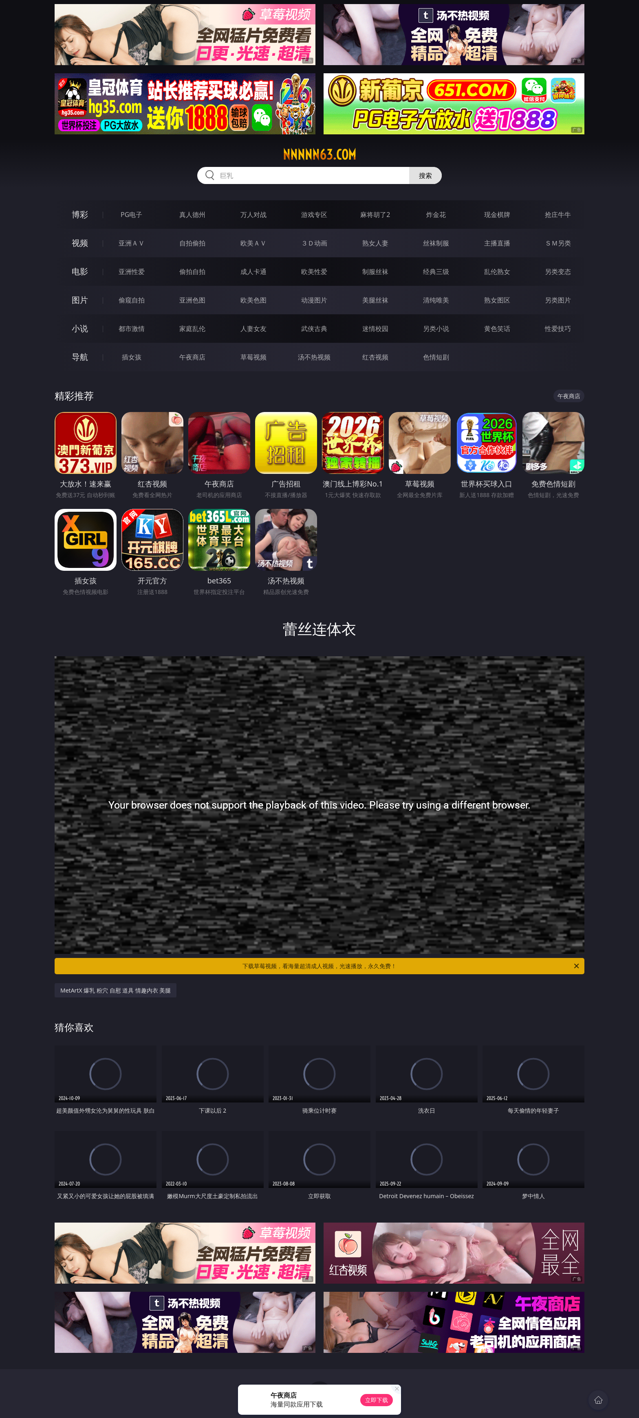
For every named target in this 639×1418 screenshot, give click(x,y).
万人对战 (253, 214)
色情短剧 (436, 357)
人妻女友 (253, 328)
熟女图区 (497, 300)
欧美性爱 (314, 271)
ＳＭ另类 (558, 243)
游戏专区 (314, 214)
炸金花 (436, 214)
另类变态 (558, 271)
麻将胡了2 (375, 214)
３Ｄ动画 (314, 243)
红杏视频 (375, 357)
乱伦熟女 (497, 271)
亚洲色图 (192, 300)
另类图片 (558, 300)
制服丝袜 (375, 271)
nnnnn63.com (319, 155)
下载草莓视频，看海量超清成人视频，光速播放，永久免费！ (411, 966)
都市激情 (132, 328)
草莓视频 (253, 357)
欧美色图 (253, 300)
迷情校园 (375, 328)
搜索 (425, 175)
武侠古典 (314, 328)
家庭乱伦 (192, 328)
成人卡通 (253, 271)
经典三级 (436, 271)
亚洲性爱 (132, 271)
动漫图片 (314, 300)
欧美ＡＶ (253, 243)
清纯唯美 (436, 300)
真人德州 (192, 214)
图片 (80, 299)
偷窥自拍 (132, 300)
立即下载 (376, 1400)
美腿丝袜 (375, 300)
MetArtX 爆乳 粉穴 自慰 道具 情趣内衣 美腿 (115, 990)
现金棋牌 (497, 214)
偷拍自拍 (192, 271)
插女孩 (131, 357)
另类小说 (436, 328)
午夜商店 (192, 357)
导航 (80, 356)
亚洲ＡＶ (132, 243)
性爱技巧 (558, 328)
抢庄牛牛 (558, 214)
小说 (80, 328)
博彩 (80, 214)
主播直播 (497, 243)
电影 (80, 271)
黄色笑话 (497, 328)
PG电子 (131, 214)
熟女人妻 (375, 243)
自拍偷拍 (192, 243)
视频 (80, 242)
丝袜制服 (436, 243)
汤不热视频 (314, 357)
